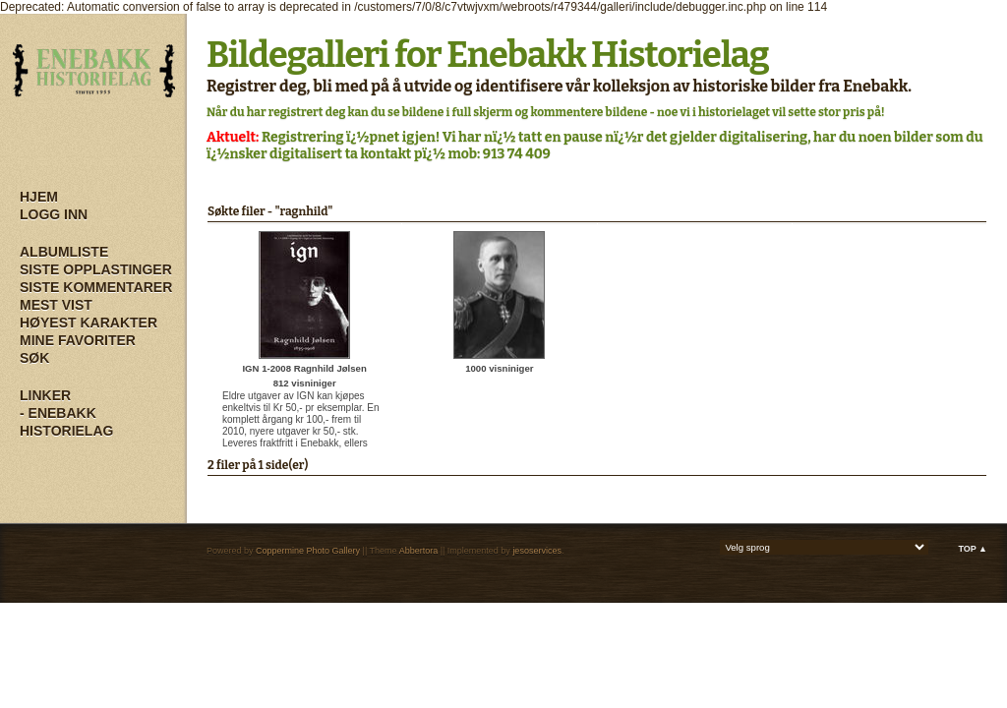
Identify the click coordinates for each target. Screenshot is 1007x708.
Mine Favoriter (78, 340)
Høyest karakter (88, 322)
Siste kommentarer (96, 287)
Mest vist (56, 305)
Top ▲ (972, 549)
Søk (34, 358)
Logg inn (54, 214)
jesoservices (537, 551)
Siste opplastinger (96, 269)
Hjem (39, 197)
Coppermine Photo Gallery (308, 551)
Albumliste (64, 252)
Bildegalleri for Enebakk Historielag (488, 55)
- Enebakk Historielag (66, 422)
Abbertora (419, 551)
